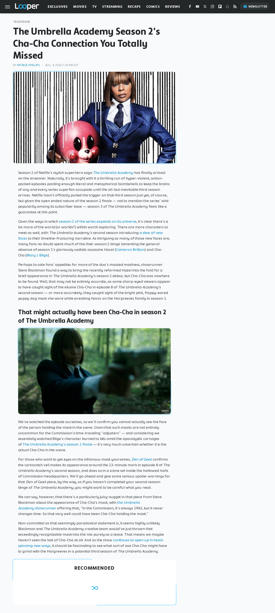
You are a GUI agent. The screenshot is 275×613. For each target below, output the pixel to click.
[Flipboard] (220, 7)
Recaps (134, 6)
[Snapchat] (227, 7)
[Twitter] (205, 7)
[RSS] (235, 7)
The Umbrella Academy (113, 172)
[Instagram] (212, 7)
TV (94, 6)
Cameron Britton (130, 249)
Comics (153, 6)
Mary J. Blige (37, 255)
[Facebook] (190, 7)
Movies (80, 6)
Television (21, 21)
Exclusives (58, 6)
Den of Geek (142, 459)
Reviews (172, 6)
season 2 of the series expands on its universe (97, 221)
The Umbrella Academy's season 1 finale (57, 444)
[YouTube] (197, 7)
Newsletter (255, 6)
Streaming (112, 6)
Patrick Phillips (28, 65)
